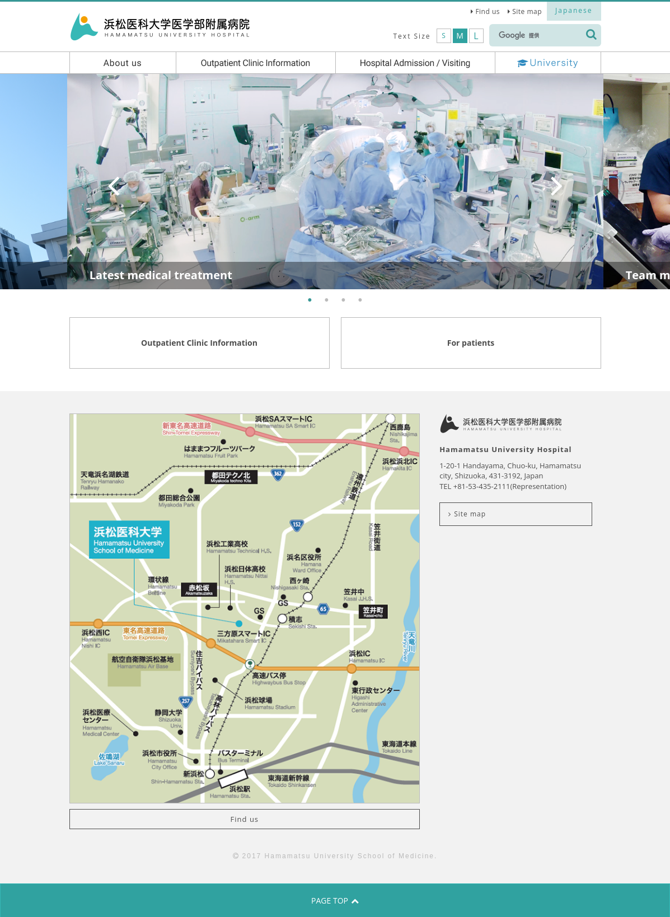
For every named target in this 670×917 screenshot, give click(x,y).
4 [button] (360, 300)
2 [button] (326, 300)
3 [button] (343, 300)
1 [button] (310, 300)
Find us (487, 11)
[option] (335, 181)
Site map (527, 11)
